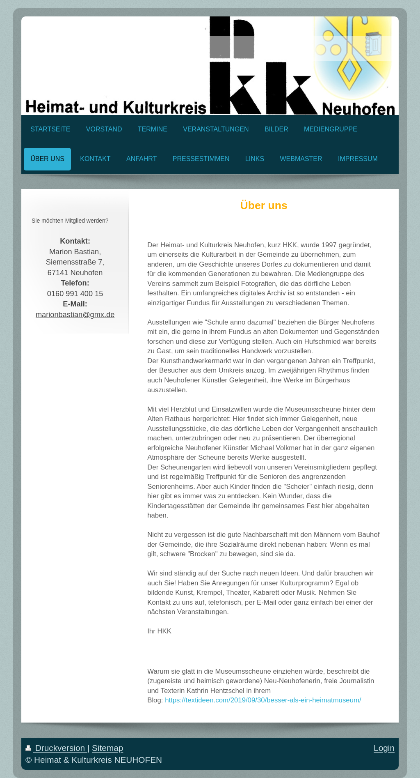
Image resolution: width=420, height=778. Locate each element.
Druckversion (56, 748)
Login (384, 748)
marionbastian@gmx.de (75, 315)
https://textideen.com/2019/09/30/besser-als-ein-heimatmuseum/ (263, 700)
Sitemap (107, 748)
